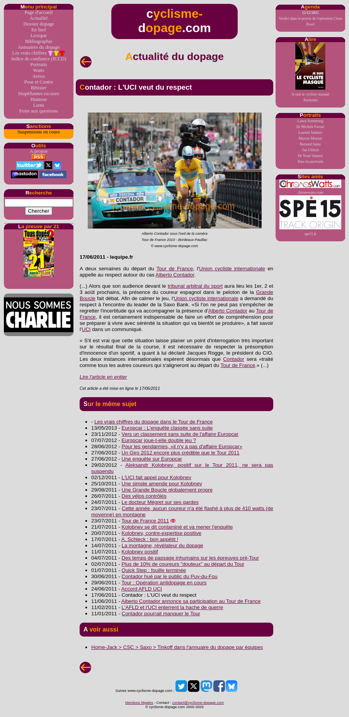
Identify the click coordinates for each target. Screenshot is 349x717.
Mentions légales (139, 702)
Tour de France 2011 (145, 521)
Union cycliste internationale (232, 268)
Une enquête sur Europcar (152, 459)
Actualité (39, 18)
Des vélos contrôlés (144, 496)
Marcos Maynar (310, 138)
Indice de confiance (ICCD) (38, 58)
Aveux (38, 76)
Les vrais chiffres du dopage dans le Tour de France (153, 422)
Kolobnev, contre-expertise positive (161, 533)
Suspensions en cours (38, 132)
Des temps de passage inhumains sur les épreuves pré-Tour (190, 558)
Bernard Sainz (310, 144)
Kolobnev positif (140, 552)
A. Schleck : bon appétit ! (149, 539)
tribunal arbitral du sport (195, 286)
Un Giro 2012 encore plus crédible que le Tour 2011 (181, 453)
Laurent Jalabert (310, 132)
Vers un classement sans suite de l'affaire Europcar (180, 434)
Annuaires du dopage (39, 47)
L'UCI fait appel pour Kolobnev (156, 477)
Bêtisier (38, 87)
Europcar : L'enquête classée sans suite (167, 428)
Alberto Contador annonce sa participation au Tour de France (191, 601)
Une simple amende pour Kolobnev (162, 484)
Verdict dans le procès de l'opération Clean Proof (310, 18)
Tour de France (175, 268)
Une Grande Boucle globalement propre (167, 490)
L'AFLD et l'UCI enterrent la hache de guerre (172, 607)
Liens (38, 105)
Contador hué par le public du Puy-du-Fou (170, 576)
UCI (86, 329)
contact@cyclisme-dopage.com (198, 702)
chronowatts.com (310, 187)
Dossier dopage (38, 24)
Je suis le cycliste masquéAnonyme (310, 72)
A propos (39, 151)
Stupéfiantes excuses (38, 93)
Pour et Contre (38, 82)
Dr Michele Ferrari (310, 127)
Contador (233, 359)
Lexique (39, 35)
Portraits (38, 64)
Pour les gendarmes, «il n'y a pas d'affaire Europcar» (182, 446)
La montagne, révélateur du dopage (162, 545)
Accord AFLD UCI (141, 589)
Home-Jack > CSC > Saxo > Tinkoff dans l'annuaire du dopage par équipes (177, 647)
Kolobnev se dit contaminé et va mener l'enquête (177, 527)
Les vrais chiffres (38, 53)
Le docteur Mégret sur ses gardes (160, 502)
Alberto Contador (174, 275)
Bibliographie (38, 41)
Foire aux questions (38, 111)
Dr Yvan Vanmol (310, 156)
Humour (39, 99)
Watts (38, 70)
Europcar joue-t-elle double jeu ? (159, 440)
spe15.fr (310, 215)
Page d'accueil (38, 12)
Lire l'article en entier (103, 377)
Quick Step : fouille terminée (154, 570)
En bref (38, 29)
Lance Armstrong (310, 121)
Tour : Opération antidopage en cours (163, 583)
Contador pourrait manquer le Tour (161, 613)
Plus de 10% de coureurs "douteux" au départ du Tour (183, 564)
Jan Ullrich (310, 150)
